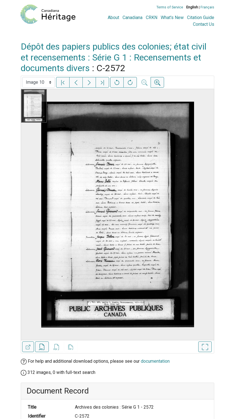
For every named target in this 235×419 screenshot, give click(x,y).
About (113, 17)
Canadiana (132, 17)
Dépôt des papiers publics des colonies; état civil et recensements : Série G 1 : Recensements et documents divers (113, 57)
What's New (172, 17)
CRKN (151, 17)
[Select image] (38, 82)
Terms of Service (169, 7)
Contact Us (203, 24)
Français (207, 7)
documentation (155, 361)
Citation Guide (200, 17)
